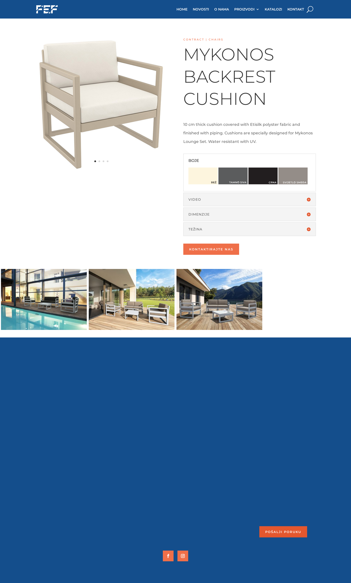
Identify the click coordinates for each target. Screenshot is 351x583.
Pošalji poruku (283, 532)
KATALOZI (273, 9)
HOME (181, 9)
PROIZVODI (244, 9)
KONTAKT (295, 9)
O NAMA (221, 9)
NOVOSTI (201, 9)
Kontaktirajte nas (211, 249)
